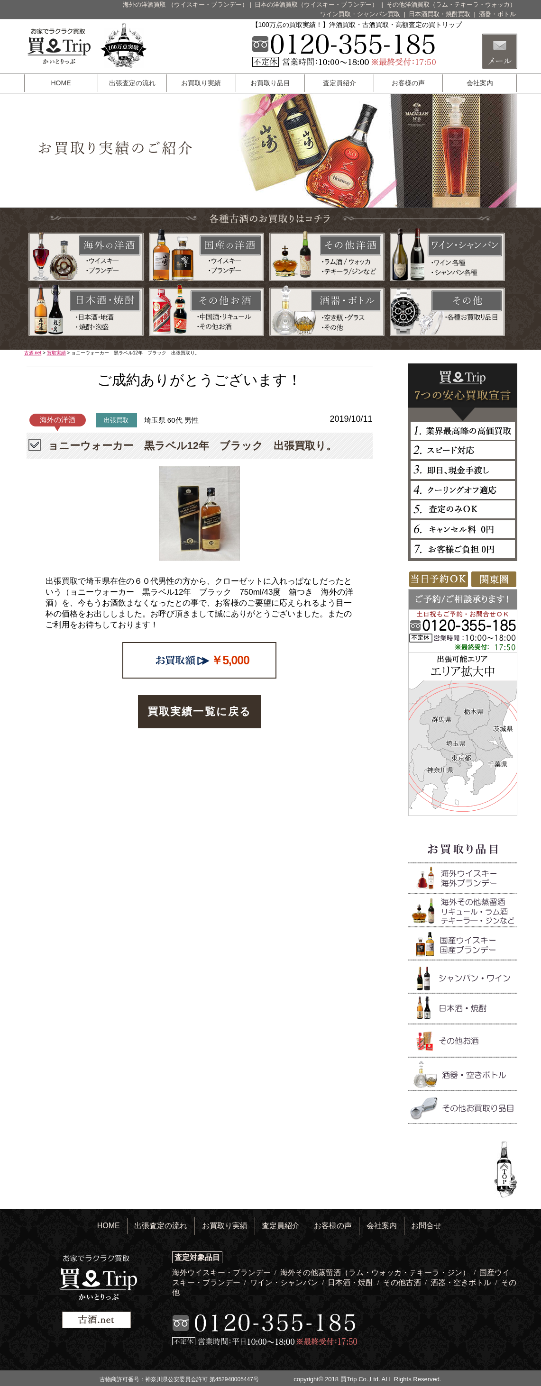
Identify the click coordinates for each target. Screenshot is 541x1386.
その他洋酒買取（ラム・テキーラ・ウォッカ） (451, 4)
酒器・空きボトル (462, 1282)
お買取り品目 (270, 83)
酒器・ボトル (497, 14)
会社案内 (480, 83)
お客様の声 (408, 83)
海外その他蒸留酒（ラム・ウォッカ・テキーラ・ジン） (376, 1272)
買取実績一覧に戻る (199, 711)
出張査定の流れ (132, 83)
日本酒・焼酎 (351, 1282)
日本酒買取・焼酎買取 (440, 14)
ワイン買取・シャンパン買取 (361, 14)
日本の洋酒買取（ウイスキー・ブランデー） (317, 4)
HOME (61, 83)
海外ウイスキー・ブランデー (222, 1272)
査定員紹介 (339, 83)
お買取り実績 (201, 83)
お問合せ (426, 1226)
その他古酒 (403, 1282)
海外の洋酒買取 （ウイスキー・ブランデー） (185, 4)
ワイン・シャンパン (285, 1282)
